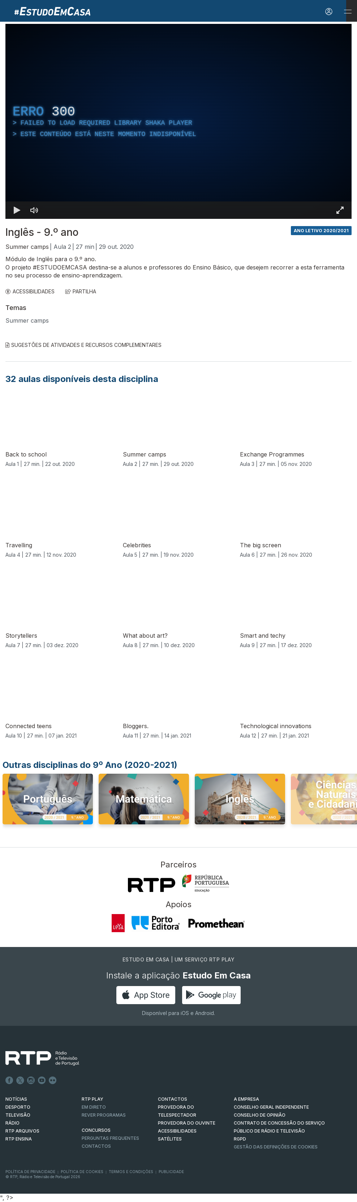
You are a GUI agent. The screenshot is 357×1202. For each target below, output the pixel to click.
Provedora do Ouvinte (186, 1123)
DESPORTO (17, 1107)
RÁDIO (12, 1123)
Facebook (9, 1080)
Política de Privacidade (30, 1171)
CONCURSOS (96, 1130)
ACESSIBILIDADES (30, 291)
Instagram (31, 1080)
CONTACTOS (172, 1099)
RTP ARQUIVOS (22, 1131)
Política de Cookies (82, 1171)
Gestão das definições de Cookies (276, 1147)
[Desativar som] (34, 210)
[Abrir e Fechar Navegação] (347, 12)
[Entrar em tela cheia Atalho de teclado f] (340, 210)
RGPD (240, 1139)
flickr (53, 1080)
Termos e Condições (131, 1171)
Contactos (96, 1146)
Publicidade (171, 1171)
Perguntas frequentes (110, 1138)
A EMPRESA (246, 1099)
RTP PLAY (92, 1099)
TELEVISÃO (17, 1115)
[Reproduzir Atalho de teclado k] (17, 210)
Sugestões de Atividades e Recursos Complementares (83, 345)
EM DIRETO (94, 1107)
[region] (178, 121)
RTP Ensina (18, 1139)
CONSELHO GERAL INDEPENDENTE (271, 1107)
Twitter (20, 1080)
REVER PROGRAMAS (104, 1115)
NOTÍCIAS (16, 1099)
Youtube (42, 1080)
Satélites (170, 1139)
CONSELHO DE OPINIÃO (259, 1115)
